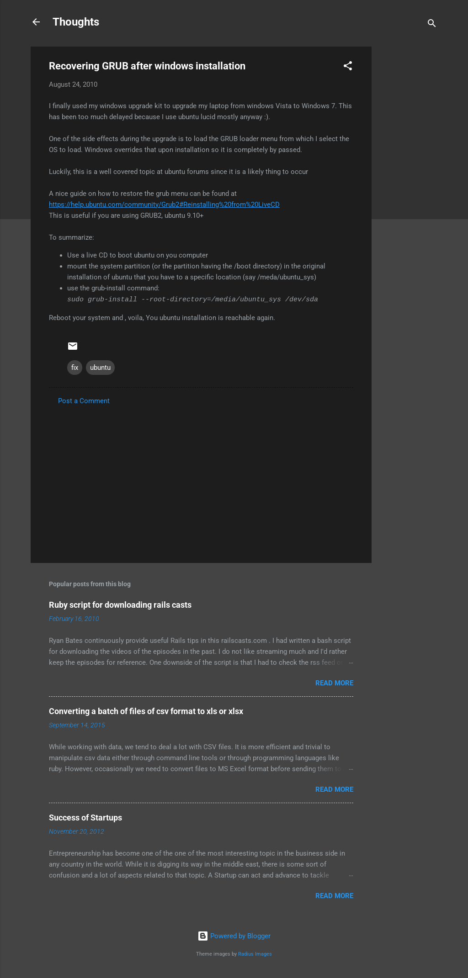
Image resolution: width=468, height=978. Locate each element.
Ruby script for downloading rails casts (120, 605)
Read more (334, 683)
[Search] (431, 25)
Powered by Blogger (234, 936)
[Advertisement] (408, 184)
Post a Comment (84, 401)
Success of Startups (85, 817)
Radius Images (255, 954)
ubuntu (100, 367)
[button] (347, 67)
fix (74, 367)
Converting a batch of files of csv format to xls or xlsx (146, 711)
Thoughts (76, 22)
